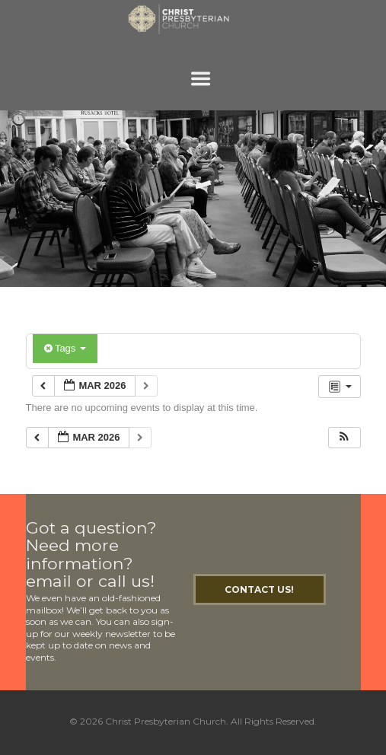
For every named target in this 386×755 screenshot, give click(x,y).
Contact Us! (259, 589)
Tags (65, 348)
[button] (344, 438)
